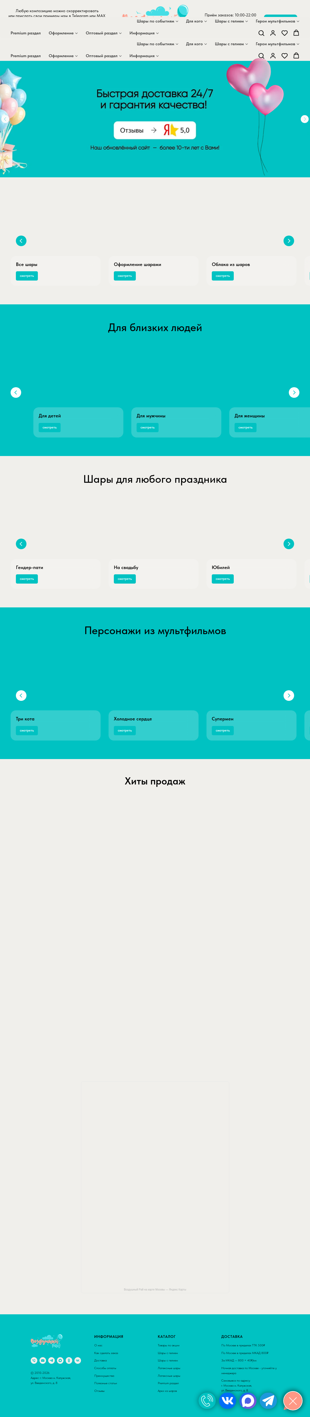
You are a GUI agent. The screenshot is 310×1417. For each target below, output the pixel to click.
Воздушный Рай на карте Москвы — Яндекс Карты (155, 1289)
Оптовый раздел (102, 55)
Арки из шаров (167, 1391)
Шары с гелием (229, 43)
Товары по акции (168, 1345)
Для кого (194, 43)
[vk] (77, 1360)
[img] (207, 1401)
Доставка (100, 1360)
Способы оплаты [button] (105, 1368)
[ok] (69, 1360)
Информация (142, 55)
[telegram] (61, 30)
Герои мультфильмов (275, 43)
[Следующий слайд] (289, 241)
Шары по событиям (155, 43)
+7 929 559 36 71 (230, 25)
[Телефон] (34, 1360)
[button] (261, 55)
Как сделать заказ (106, 1353)
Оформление (61, 55)
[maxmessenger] (50, 30)
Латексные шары (169, 1368)
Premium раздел (26, 55)
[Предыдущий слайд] (21, 241)
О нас (98, 1345)
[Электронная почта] (42, 1360)
